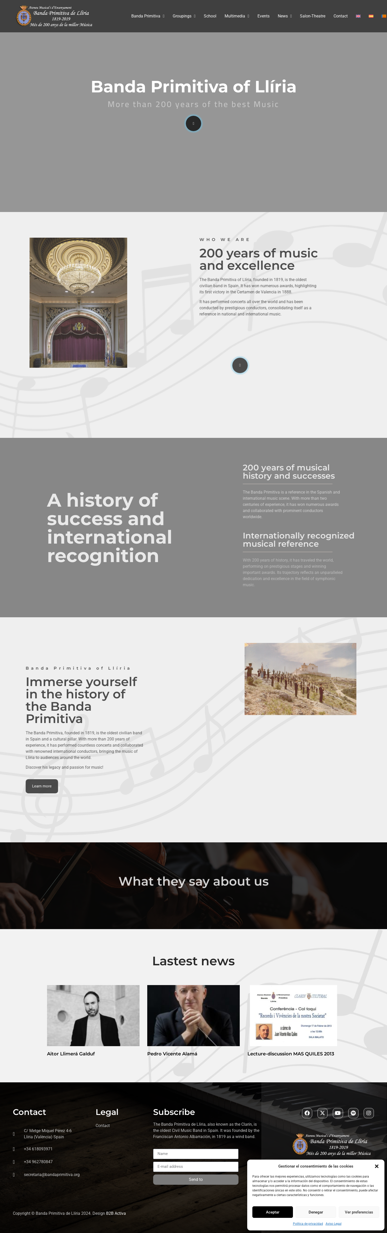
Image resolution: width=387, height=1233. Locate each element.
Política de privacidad (308, 1224)
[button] (376, 1166)
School (210, 16)
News (285, 16)
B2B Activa (116, 1213)
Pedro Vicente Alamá (172, 1054)
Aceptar (272, 1212)
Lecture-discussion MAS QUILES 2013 (290, 1054)
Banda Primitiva (147, 16)
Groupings (184, 16)
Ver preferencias (359, 1212)
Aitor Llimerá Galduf (71, 1054)
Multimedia (237, 16)
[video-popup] (193, 123)
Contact (341, 16)
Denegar (316, 1212)
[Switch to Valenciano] (384, 16)
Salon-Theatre (312, 16)
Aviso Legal (334, 1224)
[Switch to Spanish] (371, 16)
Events (263, 16)
